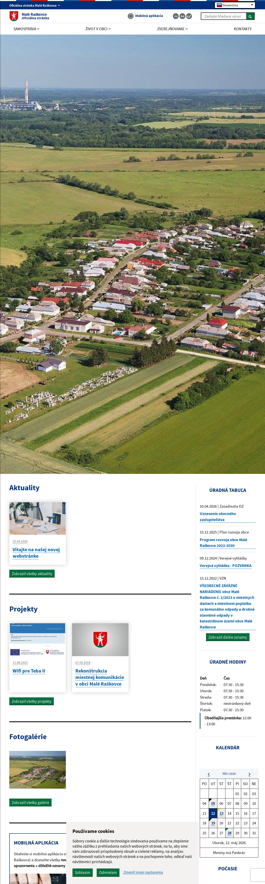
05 (213, 803)
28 (229, 832)
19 (213, 822)
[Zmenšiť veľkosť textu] (176, 16)
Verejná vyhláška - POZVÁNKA (226, 565)
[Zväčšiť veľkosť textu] (189, 16)
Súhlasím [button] (82, 872)
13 (221, 813)
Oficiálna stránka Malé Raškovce (34, 5)
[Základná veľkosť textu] (182, 16)
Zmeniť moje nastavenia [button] (143, 872)
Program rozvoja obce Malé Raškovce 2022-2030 (223, 542)
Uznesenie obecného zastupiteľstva (218, 516)
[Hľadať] (250, 16)
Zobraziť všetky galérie (30, 802)
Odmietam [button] (108, 872)
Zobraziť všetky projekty (31, 701)
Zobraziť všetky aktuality (32, 573)
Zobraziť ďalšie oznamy (227, 637)
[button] (209, 774)
